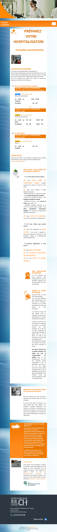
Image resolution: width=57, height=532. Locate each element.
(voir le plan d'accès (26, 94)
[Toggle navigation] (54, 23)
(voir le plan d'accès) (26, 115)
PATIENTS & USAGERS (5, 24)
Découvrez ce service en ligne (37, 478)
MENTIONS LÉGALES (32, 527)
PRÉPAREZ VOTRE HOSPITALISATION (28, 36)
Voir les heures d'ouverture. (18, 161)
